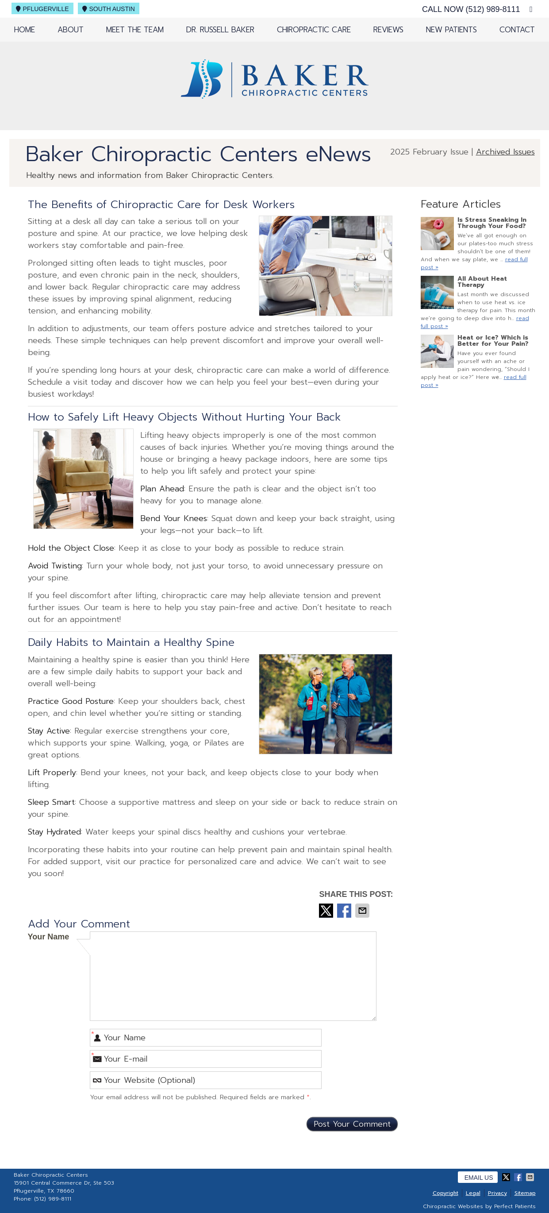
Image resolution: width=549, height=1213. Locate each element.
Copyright (445, 1193)
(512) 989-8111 (492, 9)
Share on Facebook (345, 911)
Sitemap (525, 1193)
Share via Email (363, 911)
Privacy (497, 1193)
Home (24, 29)
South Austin (108, 8)
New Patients (451, 29)
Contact (517, 29)
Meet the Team (135, 29)
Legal (473, 1193)
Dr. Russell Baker (220, 29)
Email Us (479, 1177)
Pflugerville (42, 8)
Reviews (388, 29)
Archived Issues (505, 152)
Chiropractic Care (314, 29)
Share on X (327, 911)
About (71, 29)
